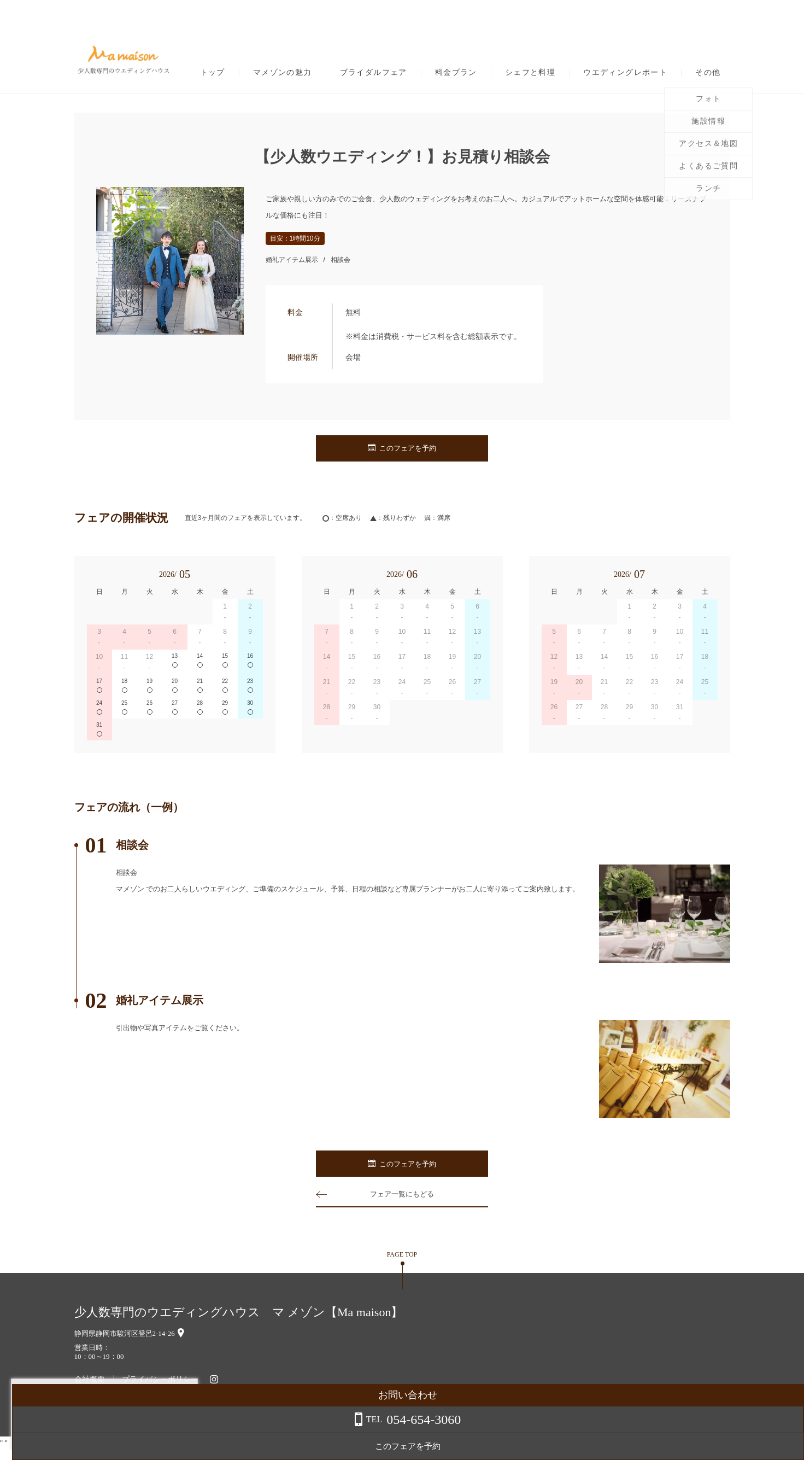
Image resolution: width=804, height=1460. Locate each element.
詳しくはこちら (111, 1432)
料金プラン (456, 73)
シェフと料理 (530, 73)
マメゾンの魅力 (282, 73)
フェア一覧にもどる (402, 1203)
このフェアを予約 (402, 448)
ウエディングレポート (625, 73)
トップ (212, 73)
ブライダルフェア (373, 73)
